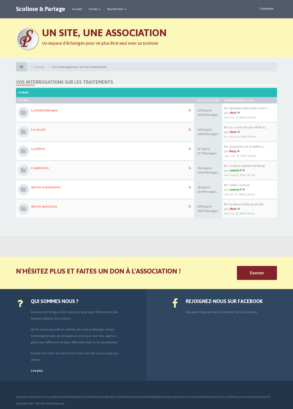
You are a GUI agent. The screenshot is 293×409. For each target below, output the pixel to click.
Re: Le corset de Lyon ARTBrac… (246, 127)
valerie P (235, 170)
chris (232, 113)
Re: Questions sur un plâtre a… (245, 146)
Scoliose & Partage (40, 8)
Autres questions (44, 206)
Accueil (77, 9)
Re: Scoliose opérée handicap (244, 166)
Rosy (232, 151)
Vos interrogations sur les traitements (64, 82)
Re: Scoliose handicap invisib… (245, 204)
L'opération (40, 168)
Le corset (38, 129)
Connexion (266, 8)
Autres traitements (46, 187)
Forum (94, 9)
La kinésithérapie (44, 110)
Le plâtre (38, 148)
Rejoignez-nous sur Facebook (224, 301)
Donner (257, 273)
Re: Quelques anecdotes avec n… (247, 108)
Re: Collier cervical (236, 185)
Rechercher (116, 9)
